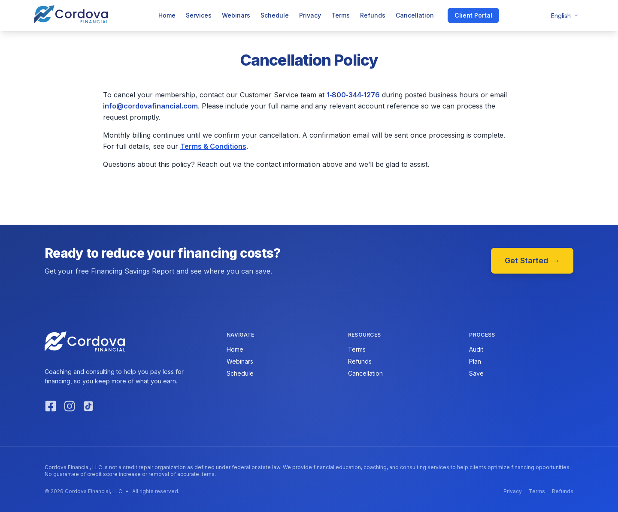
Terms (340, 15)
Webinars (236, 15)
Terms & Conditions (213, 146)
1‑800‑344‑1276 (353, 94)
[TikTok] (88, 406)
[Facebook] (51, 406)
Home (167, 15)
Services (199, 15)
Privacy (310, 15)
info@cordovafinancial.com (150, 106)
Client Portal (473, 15)
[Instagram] (70, 406)
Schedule (275, 15)
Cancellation (415, 15)
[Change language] (562, 16)
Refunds (372, 15)
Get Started (532, 261)
